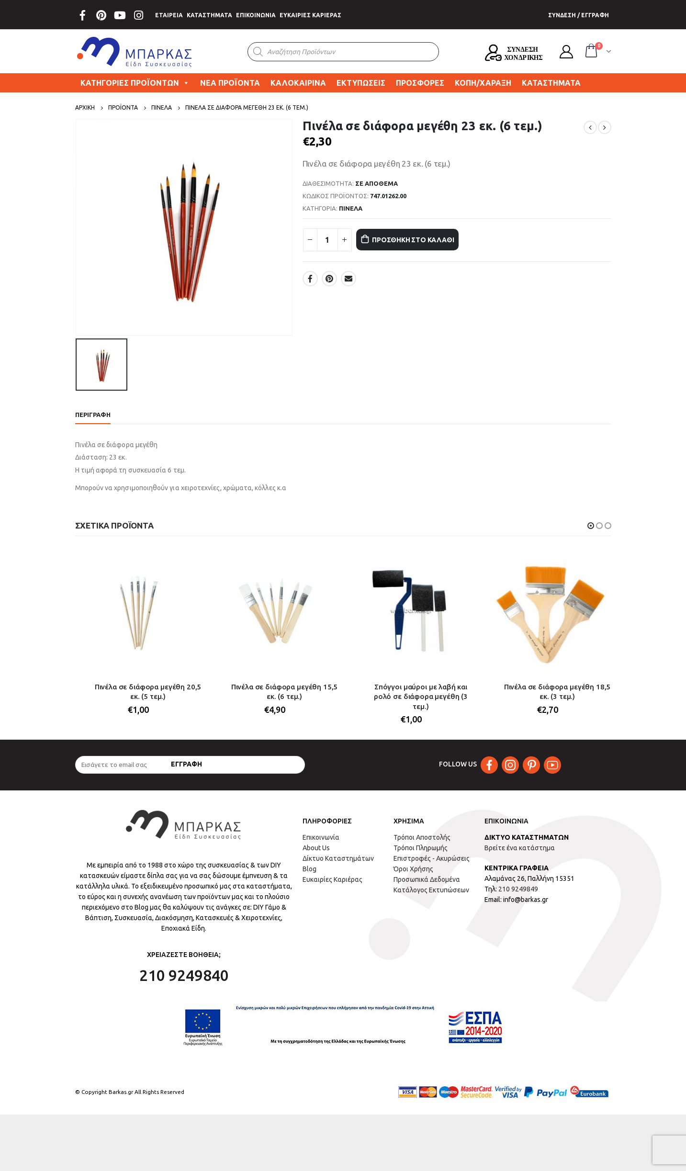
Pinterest (329, 278)
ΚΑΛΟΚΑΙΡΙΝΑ (298, 83)
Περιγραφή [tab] (93, 414)
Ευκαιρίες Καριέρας (332, 886)
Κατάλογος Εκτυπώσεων (431, 897)
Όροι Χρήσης (413, 875)
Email (348, 278)
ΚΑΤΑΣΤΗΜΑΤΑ (209, 15)
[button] (590, 525)
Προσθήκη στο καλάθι (425, 240)
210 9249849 (518, 896)
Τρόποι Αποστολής (422, 844)
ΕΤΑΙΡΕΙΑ (169, 15)
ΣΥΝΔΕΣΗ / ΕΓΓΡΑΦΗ (578, 15)
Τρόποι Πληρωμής (421, 854)
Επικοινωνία (321, 844)
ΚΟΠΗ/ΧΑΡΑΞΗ (483, 83)
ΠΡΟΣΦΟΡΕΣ (420, 83)
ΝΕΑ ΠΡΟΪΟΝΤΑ (230, 83)
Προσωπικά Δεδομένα (427, 886)
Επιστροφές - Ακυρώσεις (432, 865)
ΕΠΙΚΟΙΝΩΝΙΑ (256, 15)
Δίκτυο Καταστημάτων (338, 865)
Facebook (310, 278)
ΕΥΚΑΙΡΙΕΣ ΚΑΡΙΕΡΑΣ (310, 15)
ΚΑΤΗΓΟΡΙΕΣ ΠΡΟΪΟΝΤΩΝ (135, 83)
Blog (309, 875)
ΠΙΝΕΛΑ (350, 208)
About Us (316, 854)
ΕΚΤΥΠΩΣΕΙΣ (361, 83)
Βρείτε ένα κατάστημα (519, 854)
